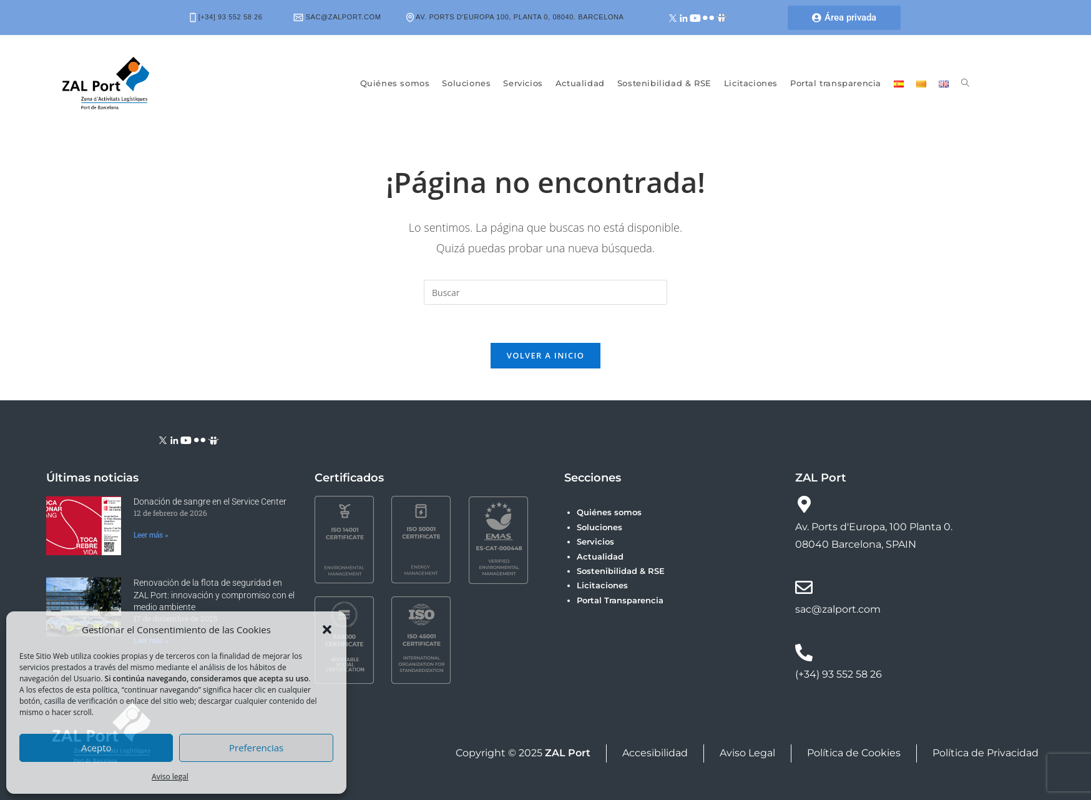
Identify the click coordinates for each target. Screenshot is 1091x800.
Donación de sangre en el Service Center (210, 501)
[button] (327, 629)
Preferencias (256, 747)
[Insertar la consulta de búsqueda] (545, 292)
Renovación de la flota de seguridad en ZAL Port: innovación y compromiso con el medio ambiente (214, 595)
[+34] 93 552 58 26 (226, 17)
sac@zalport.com (337, 17)
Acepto (96, 747)
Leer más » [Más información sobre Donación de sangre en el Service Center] (151, 535)
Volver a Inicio (545, 355)
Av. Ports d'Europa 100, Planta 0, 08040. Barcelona (515, 17)
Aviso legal (170, 776)
